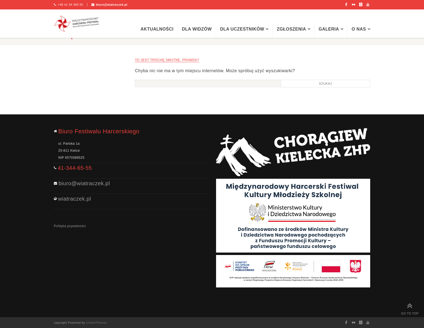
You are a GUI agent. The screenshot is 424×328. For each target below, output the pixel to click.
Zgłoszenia (291, 29)
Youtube (368, 5)
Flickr (353, 5)
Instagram (360, 5)
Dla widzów (197, 29)
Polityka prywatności (70, 226)
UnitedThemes (96, 322)
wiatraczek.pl (74, 199)
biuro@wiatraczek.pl (111, 4)
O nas (359, 29)
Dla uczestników (242, 29)
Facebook (346, 5)
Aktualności (157, 29)
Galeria (329, 29)
